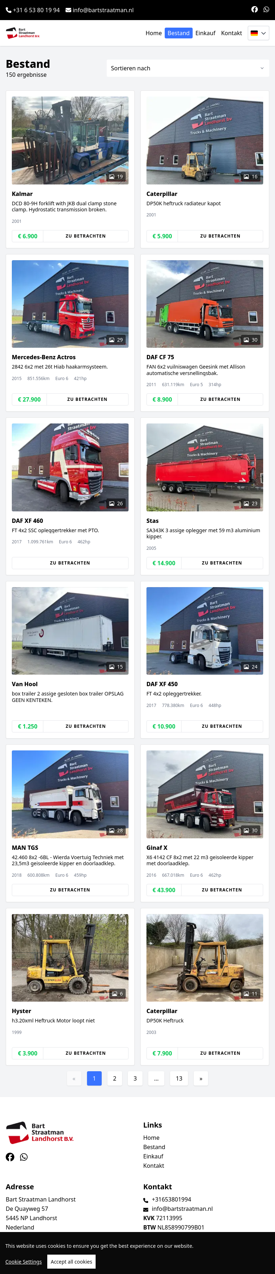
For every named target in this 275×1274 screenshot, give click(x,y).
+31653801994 (171, 1199)
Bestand (179, 33)
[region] (137, 1253)
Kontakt (231, 33)
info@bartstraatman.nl (100, 10)
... (156, 1078)
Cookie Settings (23, 1261)
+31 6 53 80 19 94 (33, 10)
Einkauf (206, 33)
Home (154, 33)
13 (179, 1078)
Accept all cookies (71, 1261)
